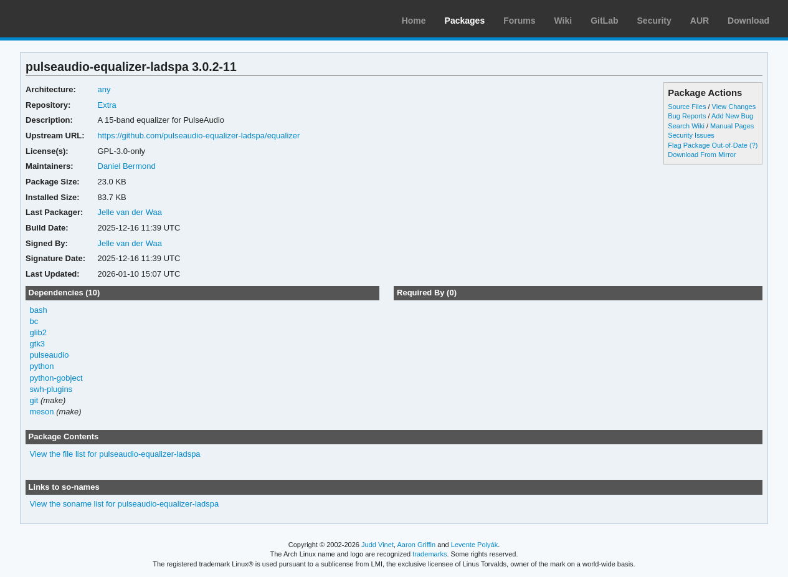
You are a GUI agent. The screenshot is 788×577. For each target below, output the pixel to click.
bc (34, 321)
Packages (465, 21)
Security (654, 21)
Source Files (687, 106)
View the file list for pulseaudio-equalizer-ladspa (115, 454)
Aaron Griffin (416, 544)
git (34, 400)
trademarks (429, 554)
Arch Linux (68, 18)
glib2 (38, 332)
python (42, 366)
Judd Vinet (377, 544)
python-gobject (56, 378)
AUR (699, 21)
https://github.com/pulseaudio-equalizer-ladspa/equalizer (199, 135)
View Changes (734, 106)
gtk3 (37, 343)
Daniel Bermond (127, 166)
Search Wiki (686, 126)
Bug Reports (687, 116)
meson (42, 411)
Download (748, 21)
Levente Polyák (474, 544)
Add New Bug (732, 116)
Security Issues (691, 135)
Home (414, 21)
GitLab (604, 21)
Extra (107, 105)
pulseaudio (49, 355)
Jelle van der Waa (130, 212)
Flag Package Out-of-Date (708, 145)
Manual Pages (732, 126)
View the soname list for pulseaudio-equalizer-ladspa (124, 503)
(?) (753, 145)
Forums (519, 21)
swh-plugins (51, 389)
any (104, 89)
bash (38, 310)
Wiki (563, 21)
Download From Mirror (702, 154)
